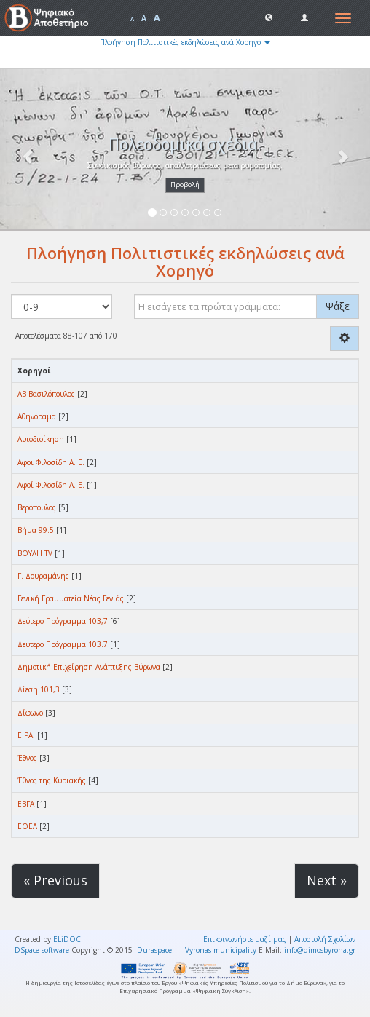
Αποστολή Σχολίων (324, 939)
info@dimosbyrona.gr (319, 950)
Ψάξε (338, 306)
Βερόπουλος (36, 507)
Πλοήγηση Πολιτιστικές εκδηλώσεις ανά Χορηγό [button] (185, 42)
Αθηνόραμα (36, 416)
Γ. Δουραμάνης (43, 576)
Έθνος (27, 758)
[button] (268, 17)
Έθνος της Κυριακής (51, 780)
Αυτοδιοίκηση (40, 439)
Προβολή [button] (185, 184)
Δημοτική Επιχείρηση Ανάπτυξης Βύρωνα (88, 667)
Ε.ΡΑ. (26, 735)
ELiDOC (67, 939)
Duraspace (154, 950)
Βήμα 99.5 (35, 530)
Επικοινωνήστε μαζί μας (244, 939)
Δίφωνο (30, 713)
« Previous (55, 880)
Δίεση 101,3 (38, 689)
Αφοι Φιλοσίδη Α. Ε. (50, 462)
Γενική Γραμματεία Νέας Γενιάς (70, 598)
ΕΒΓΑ (25, 804)
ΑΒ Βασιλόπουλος (46, 394)
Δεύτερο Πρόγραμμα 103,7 (62, 621)
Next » (327, 880)
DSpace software (42, 950)
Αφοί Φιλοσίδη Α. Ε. (50, 485)
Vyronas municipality (220, 950)
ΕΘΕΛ (27, 826)
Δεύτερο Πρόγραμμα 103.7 (62, 644)
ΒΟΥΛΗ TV (34, 553)
